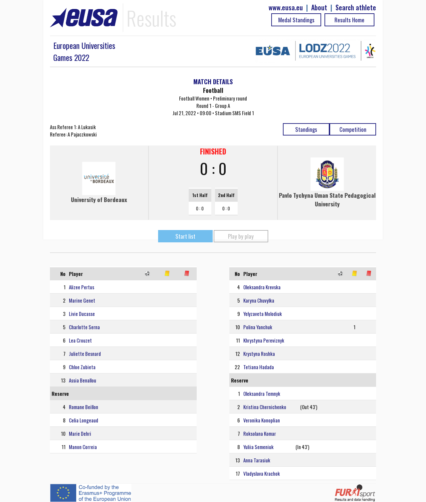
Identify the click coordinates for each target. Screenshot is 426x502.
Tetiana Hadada (258, 367)
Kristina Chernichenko (264, 406)
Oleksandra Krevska (262, 287)
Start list (185, 236)
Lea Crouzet (80, 340)
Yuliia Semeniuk (258, 446)
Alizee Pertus (81, 287)
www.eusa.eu (286, 7)
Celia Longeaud (83, 420)
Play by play (241, 236)
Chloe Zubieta (82, 367)
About (319, 7)
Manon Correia (83, 446)
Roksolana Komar (259, 433)
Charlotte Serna (84, 327)
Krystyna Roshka (259, 353)
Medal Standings (296, 20)
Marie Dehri (80, 433)
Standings (306, 129)
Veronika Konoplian (261, 420)
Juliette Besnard (85, 353)
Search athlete (355, 7)
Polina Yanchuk (257, 327)
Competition (352, 129)
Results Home (349, 20)
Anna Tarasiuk (256, 460)
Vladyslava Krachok (261, 473)
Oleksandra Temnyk (261, 393)
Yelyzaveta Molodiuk (262, 313)
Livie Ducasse (82, 313)
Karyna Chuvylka (258, 300)
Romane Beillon (83, 406)
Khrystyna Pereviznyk (263, 340)
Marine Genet (82, 300)
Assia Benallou (82, 380)
